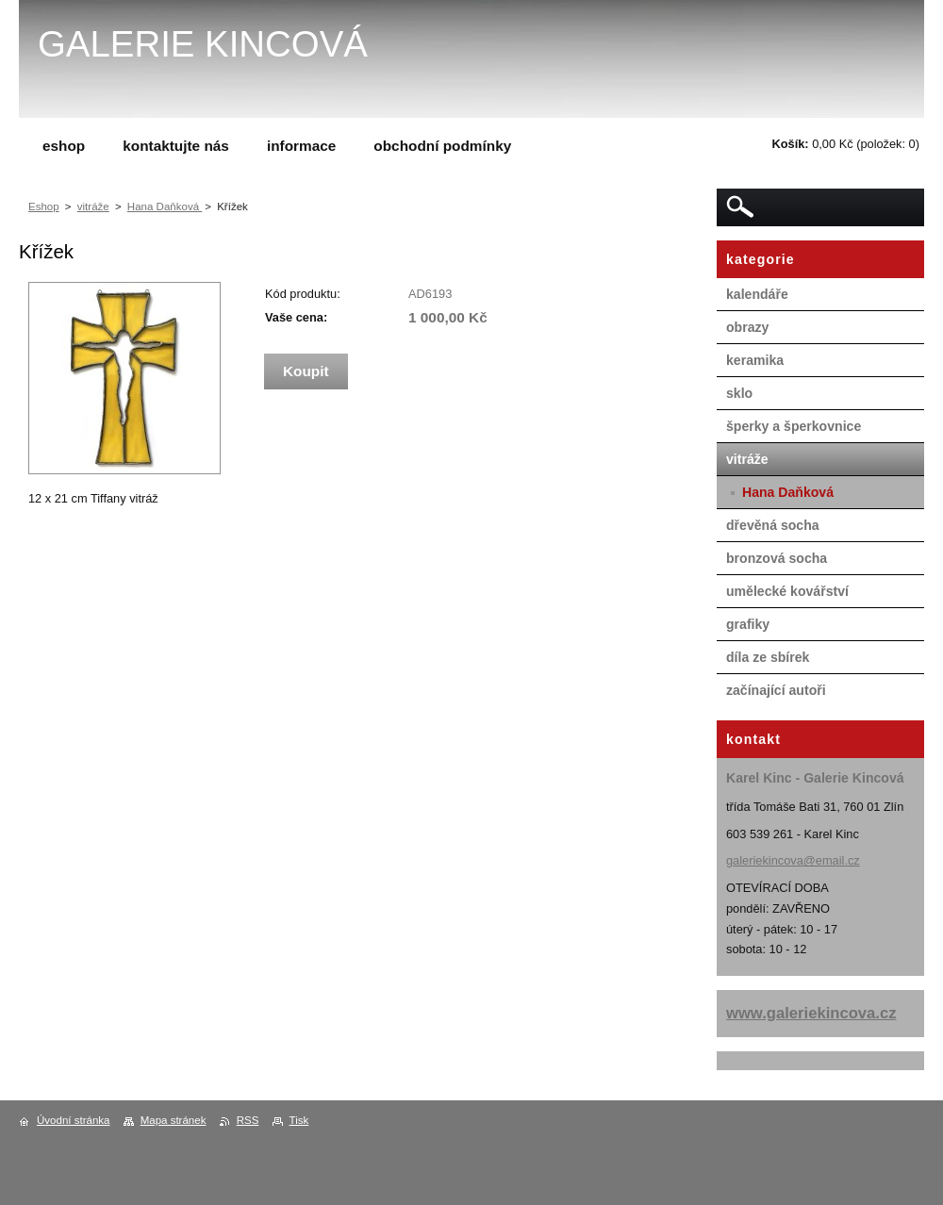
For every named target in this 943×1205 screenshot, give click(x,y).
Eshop (43, 206)
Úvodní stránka (73, 1120)
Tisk (299, 1120)
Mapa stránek (174, 1120)
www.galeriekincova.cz (811, 1013)
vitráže (93, 206)
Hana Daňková (164, 206)
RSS (248, 1120)
